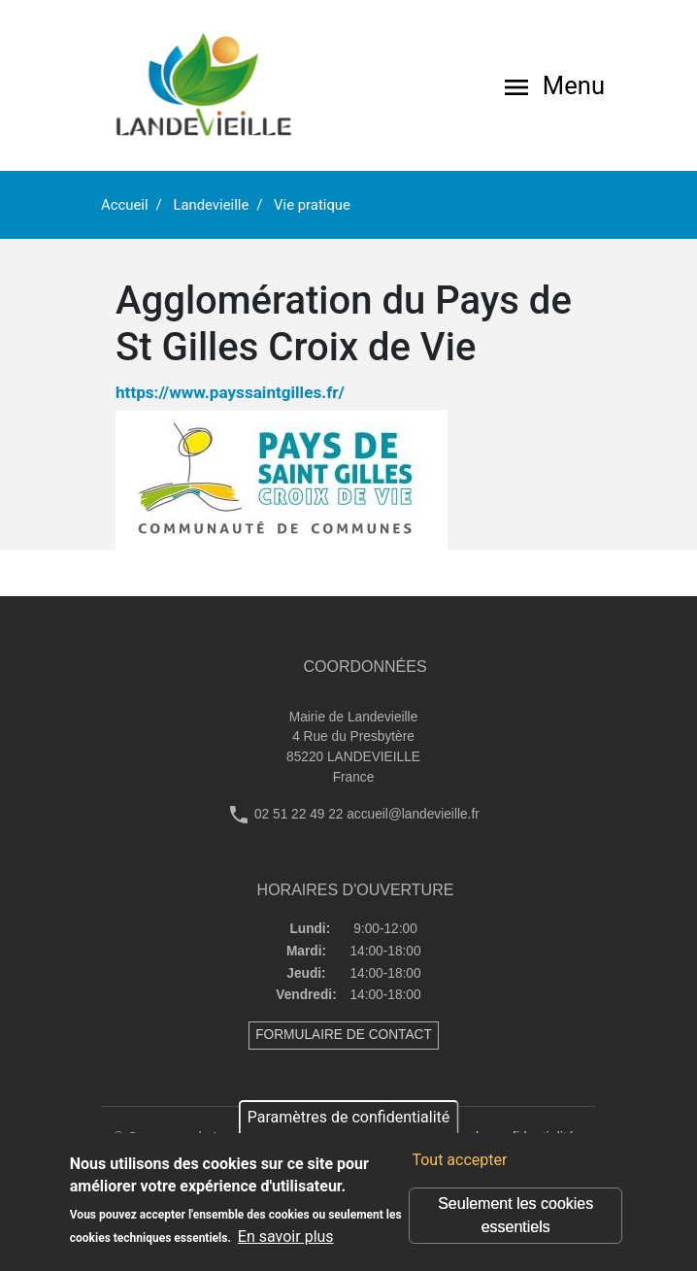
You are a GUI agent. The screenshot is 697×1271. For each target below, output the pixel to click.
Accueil (125, 205)
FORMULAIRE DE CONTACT (343, 1034)
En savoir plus (286, 1236)
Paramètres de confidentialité (349, 1117)
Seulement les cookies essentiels (515, 1215)
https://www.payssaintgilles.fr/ (230, 392)
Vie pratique (312, 205)
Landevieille (211, 205)
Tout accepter (459, 1160)
